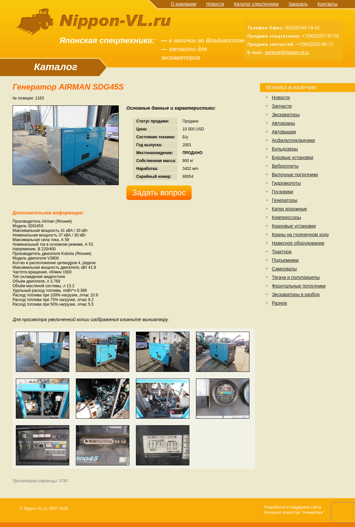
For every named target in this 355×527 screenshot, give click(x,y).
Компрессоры (286, 217)
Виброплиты (285, 166)
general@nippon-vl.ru (287, 52)
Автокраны (283, 123)
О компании (183, 4)
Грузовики (282, 191)
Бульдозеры (285, 149)
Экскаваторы (286, 114)
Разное (279, 303)
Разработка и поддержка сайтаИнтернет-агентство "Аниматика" (294, 510)
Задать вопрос (159, 192)
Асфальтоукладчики (293, 140)
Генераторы (284, 200)
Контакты (328, 4)
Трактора (281, 251)
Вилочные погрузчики (295, 174)
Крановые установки (294, 226)
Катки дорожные (289, 208)
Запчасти (282, 106)
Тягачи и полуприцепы (296, 277)
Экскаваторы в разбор (296, 294)
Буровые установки (292, 157)
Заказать (298, 4)
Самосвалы (284, 268)
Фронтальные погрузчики (299, 286)
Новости (215, 4)
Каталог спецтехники (256, 4)
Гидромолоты (286, 183)
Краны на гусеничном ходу (300, 234)
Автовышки (284, 131)
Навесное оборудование (298, 243)
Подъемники (285, 260)
